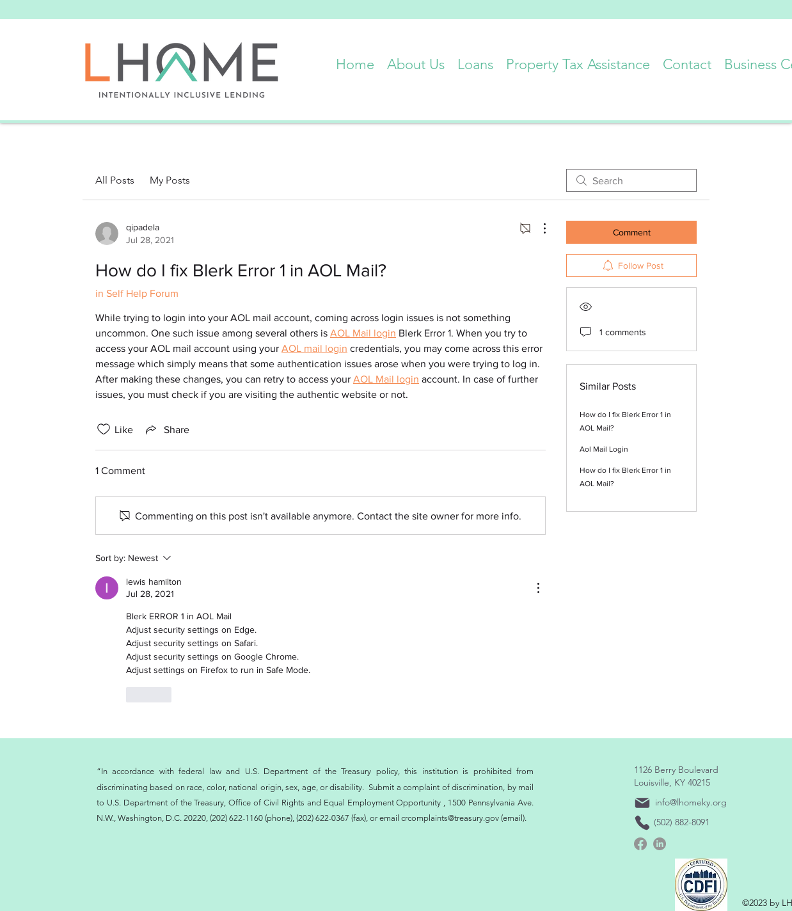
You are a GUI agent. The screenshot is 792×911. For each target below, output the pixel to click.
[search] (631, 180)
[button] (416, 61)
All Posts (114, 180)
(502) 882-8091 (681, 822)
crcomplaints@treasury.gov (450, 818)
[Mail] (642, 803)
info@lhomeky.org (691, 802)
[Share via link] (166, 429)
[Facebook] (640, 843)
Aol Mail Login (604, 449)
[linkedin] (659, 843)
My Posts (170, 180)
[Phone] (642, 822)
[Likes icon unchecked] (103, 429)
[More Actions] (538, 228)
